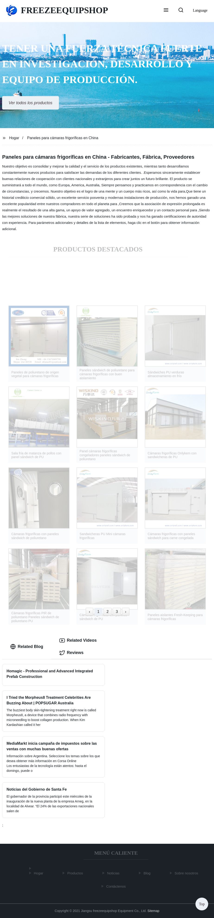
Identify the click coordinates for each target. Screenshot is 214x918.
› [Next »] (125, 612)
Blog (147, 873)
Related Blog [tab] (26, 646)
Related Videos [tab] (78, 640)
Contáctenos (117, 886)
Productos (76, 873)
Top (202, 904)
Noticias (114, 873)
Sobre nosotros (187, 873)
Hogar (14, 138)
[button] (166, 10)
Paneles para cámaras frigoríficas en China (62, 138)
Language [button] (200, 10)
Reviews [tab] (71, 653)
